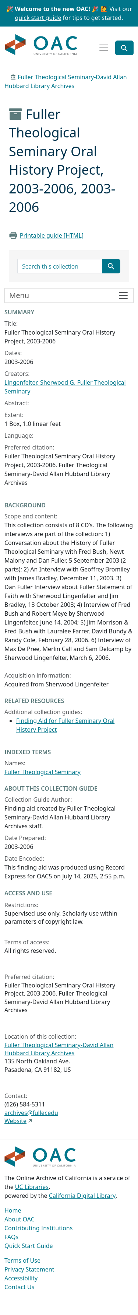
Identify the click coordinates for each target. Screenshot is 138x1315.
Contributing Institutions (38, 1228)
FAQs (11, 1237)
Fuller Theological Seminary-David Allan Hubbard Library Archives (58, 1049)
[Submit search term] (111, 266)
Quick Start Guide (28, 1246)
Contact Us (19, 1287)
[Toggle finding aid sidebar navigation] (69, 295)
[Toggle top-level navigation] (104, 48)
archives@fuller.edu (31, 1113)
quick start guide (38, 18)
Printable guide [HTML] (52, 235)
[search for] (59, 266)
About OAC (19, 1219)
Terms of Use (22, 1260)
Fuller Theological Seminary (42, 772)
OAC (41, 45)
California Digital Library (82, 1196)
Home (12, 1210)
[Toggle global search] (124, 48)
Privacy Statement (29, 1269)
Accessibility (21, 1278)
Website (15, 1121)
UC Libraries (32, 1187)
